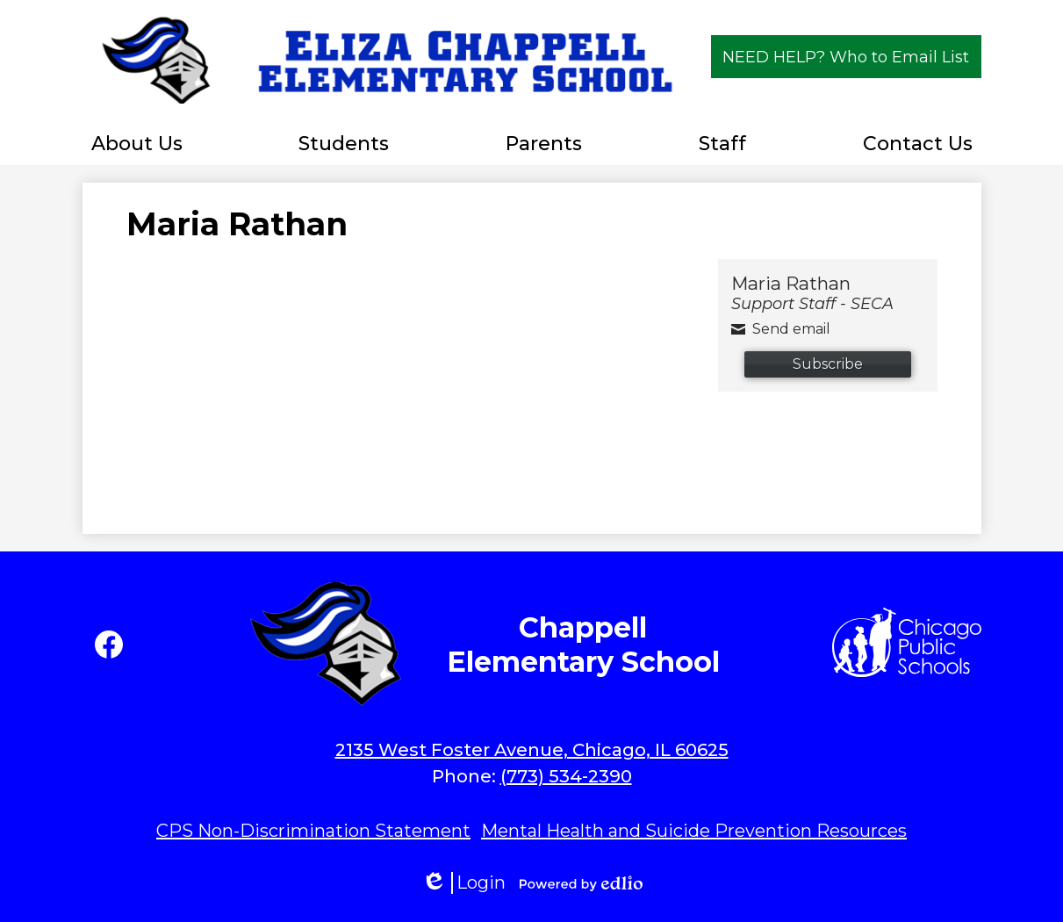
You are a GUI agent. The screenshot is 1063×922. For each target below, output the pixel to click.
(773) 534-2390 (566, 776)
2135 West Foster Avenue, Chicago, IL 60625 (532, 749)
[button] (137, 143)
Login (463, 883)
